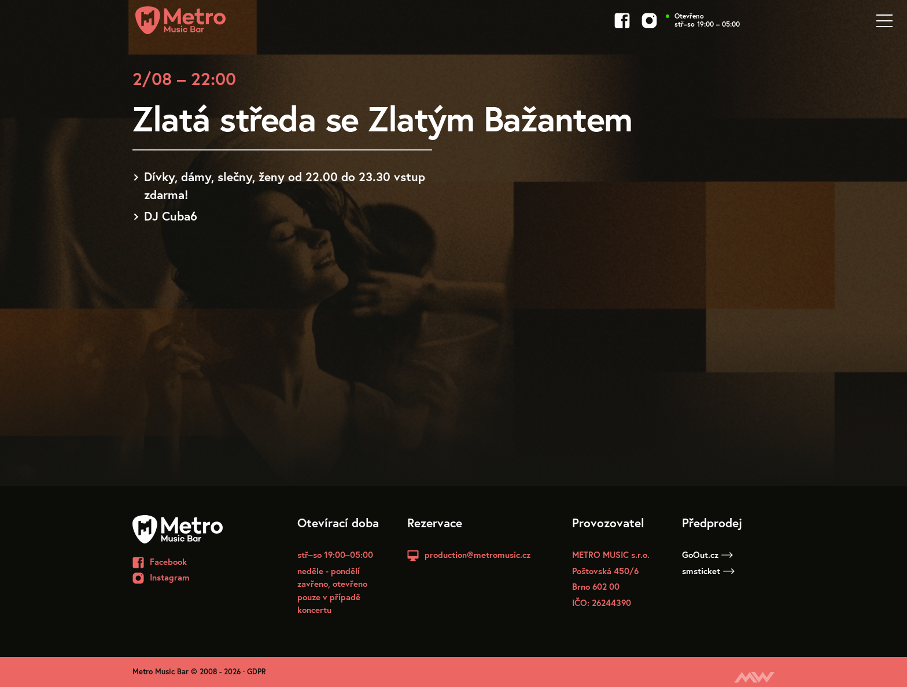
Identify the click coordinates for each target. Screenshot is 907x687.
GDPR (256, 672)
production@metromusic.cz (477, 554)
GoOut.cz (707, 554)
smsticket (708, 570)
